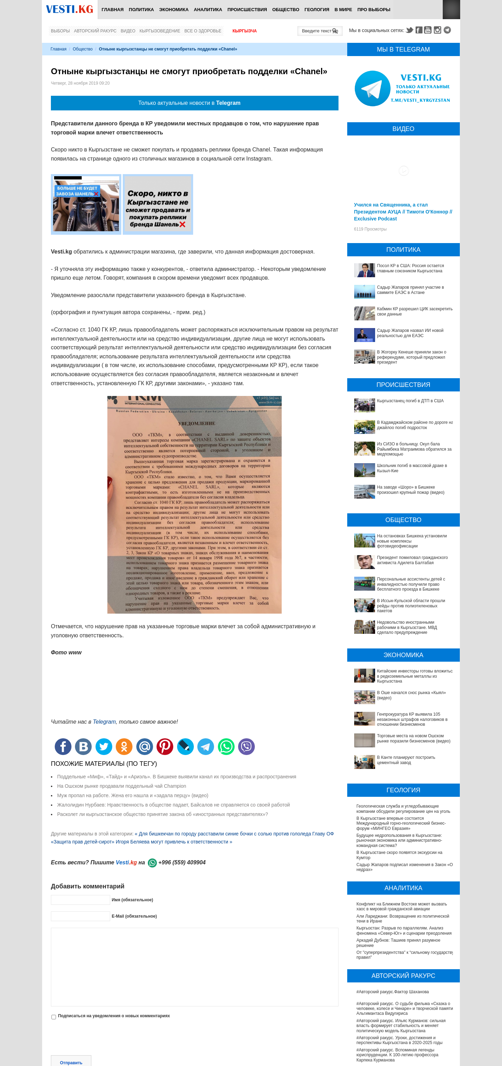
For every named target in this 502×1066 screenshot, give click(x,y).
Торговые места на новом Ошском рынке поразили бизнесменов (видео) (396, 677)
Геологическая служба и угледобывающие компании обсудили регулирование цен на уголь (403, 728)
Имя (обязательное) (132, 899)
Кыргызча (245, 31)
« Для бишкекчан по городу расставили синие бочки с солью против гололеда (223, 834)
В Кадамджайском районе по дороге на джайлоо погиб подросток (415, 425)
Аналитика (208, 9)
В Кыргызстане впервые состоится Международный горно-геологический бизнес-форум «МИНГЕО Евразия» (401, 742)
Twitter (409, 30)
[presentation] (104, 1038)
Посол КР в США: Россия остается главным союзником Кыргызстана (410, 268)
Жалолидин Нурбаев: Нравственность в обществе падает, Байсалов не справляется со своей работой (173, 805)
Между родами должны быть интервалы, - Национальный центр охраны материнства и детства (400, 1018)
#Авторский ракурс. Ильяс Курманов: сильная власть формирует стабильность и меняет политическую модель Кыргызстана (401, 944)
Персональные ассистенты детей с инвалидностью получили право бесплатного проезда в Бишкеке (400, 574)
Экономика (174, 9)
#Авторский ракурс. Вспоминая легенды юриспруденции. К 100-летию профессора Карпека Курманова (398, 974)
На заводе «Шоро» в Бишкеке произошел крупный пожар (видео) (411, 490)
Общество (285, 9)
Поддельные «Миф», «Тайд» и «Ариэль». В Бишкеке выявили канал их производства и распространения (176, 776)
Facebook (419, 30)
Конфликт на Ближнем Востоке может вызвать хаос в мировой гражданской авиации (402, 826)
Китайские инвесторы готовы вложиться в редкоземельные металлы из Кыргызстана (398, 641)
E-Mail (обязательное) (134, 915)
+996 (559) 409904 (182, 862)
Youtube (429, 30)
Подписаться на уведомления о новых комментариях (114, 1015)
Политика (141, 9)
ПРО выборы (373, 9)
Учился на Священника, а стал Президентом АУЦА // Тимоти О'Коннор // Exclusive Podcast (403, 211)
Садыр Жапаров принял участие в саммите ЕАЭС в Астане (410, 290)
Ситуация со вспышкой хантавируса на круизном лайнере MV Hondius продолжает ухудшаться (404, 1033)
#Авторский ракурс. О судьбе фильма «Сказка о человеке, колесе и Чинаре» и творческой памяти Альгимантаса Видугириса (405, 927)
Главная (112, 9)
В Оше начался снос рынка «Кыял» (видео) (399, 650)
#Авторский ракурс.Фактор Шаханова (393, 911)
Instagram (438, 30)
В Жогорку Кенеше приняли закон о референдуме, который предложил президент (412, 357)
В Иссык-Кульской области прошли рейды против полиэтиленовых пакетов (405, 589)
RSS (451, 9)
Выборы (60, 31)
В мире (343, 9)
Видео (128, 31)
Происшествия (247, 9)
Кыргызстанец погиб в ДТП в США (410, 400)
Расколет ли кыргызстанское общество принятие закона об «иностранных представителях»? (162, 814)
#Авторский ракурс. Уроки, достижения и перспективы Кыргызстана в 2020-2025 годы (400, 959)
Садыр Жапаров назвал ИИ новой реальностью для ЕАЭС (410, 333)
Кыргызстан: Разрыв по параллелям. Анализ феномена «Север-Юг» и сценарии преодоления (404, 850)
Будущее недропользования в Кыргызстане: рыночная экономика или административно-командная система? (399, 759)
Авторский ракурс (95, 31)
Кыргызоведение (159, 31)
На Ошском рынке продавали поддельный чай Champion (121, 786)
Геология (317, 9)
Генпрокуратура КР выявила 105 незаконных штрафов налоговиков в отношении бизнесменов (404, 664)
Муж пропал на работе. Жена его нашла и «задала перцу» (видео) (132, 795)
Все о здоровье (202, 31)
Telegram (448, 30)
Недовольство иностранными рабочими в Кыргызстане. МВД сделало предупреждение (400, 601)
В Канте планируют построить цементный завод (403, 686)
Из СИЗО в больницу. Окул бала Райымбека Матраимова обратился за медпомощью (414, 449)
